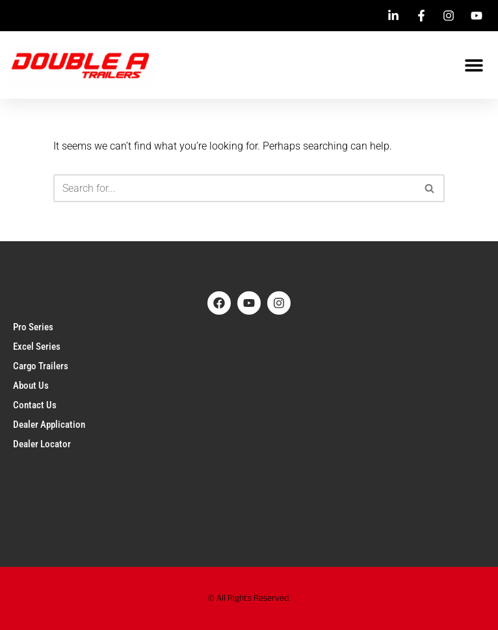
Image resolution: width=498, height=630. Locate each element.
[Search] (234, 188)
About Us (31, 385)
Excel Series (36, 346)
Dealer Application (49, 424)
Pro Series (33, 327)
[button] (473, 65)
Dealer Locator (42, 444)
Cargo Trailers (40, 366)
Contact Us (35, 405)
